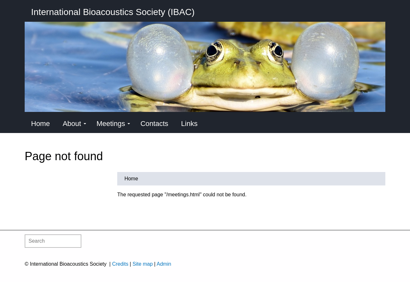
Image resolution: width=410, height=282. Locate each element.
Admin (164, 264)
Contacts (154, 124)
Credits (120, 264)
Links (189, 124)
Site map (143, 264)
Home (40, 124)
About (74, 124)
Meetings (113, 124)
